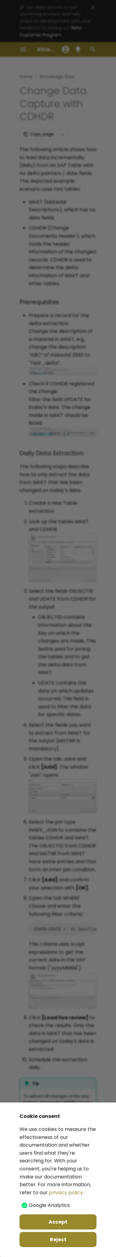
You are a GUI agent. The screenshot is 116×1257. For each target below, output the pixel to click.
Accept (58, 1221)
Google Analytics (49, 1205)
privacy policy (66, 1192)
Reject (58, 1239)
